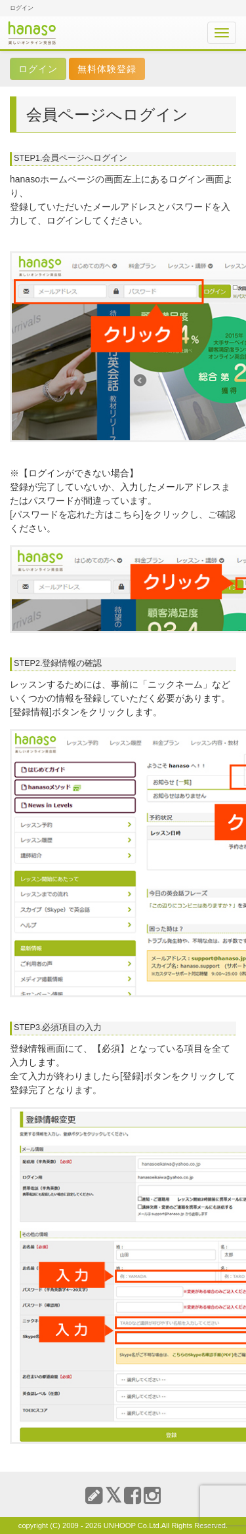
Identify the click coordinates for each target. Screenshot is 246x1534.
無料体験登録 (106, 69)
